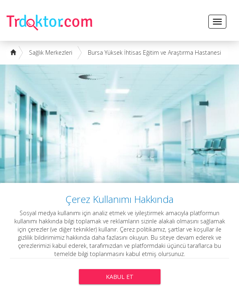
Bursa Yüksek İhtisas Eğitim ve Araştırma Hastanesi (154, 52)
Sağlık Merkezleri (50, 52)
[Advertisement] (119, 126)
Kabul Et (120, 277)
